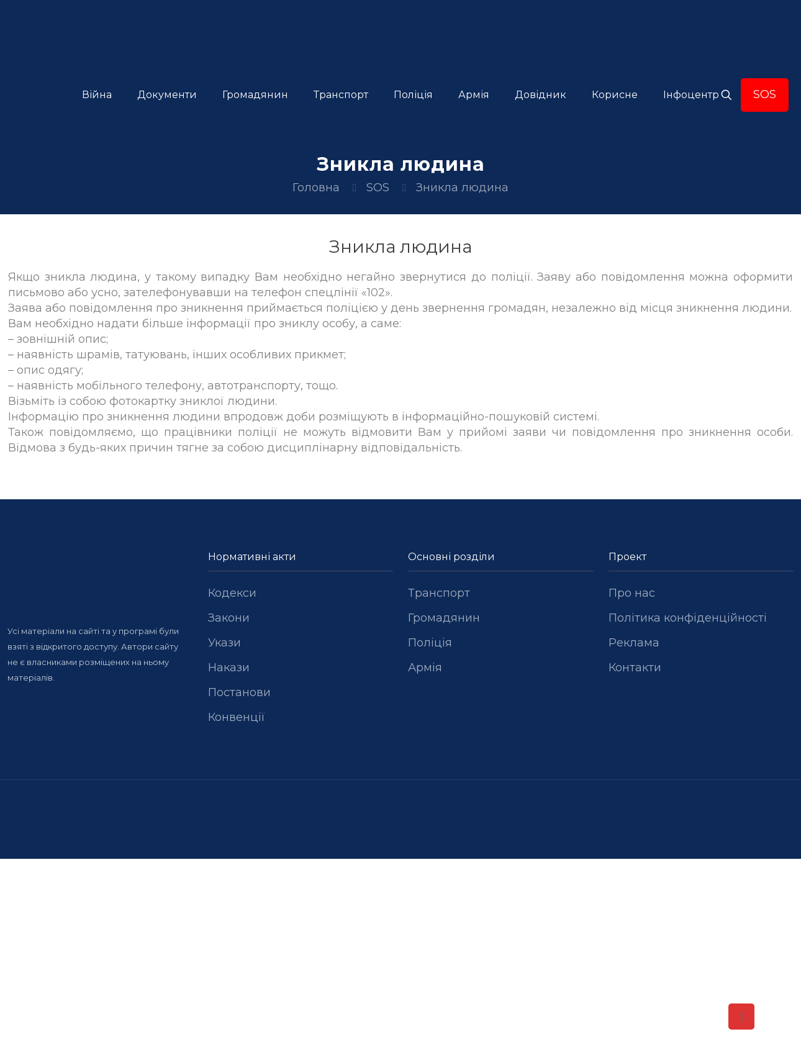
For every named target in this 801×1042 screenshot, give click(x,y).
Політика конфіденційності (688, 618)
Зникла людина (462, 187)
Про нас (632, 593)
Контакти (635, 667)
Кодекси (232, 593)
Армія (425, 667)
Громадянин (444, 618)
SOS (764, 94)
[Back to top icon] (741, 1016)
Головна (316, 187)
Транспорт (439, 593)
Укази (224, 643)
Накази (229, 667)
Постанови (239, 692)
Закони (229, 618)
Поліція (430, 643)
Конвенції (236, 717)
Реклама (634, 643)
